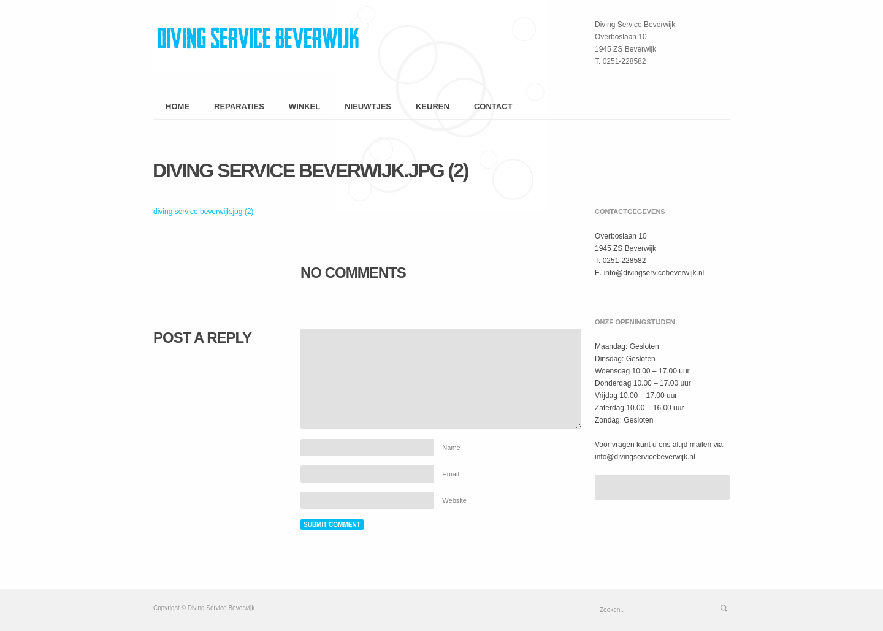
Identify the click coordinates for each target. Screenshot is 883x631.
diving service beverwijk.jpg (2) (310, 170)
